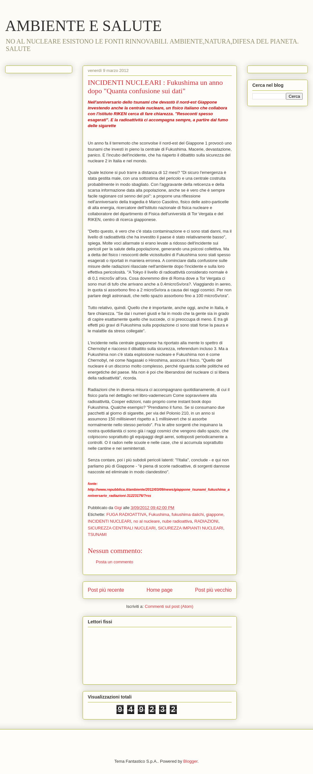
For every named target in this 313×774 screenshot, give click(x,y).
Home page (159, 590)
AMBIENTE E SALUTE (83, 25)
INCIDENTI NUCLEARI (109, 521)
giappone (215, 514)
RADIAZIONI (206, 521)
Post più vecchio (213, 590)
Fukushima (159, 514)
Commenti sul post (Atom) (169, 606)
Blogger (190, 761)
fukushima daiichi (188, 514)
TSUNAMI (97, 534)
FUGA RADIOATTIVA (126, 514)
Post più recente (106, 590)
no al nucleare (147, 521)
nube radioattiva (177, 521)
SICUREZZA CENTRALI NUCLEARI (122, 528)
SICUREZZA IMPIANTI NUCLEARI (190, 528)
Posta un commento (114, 561)
